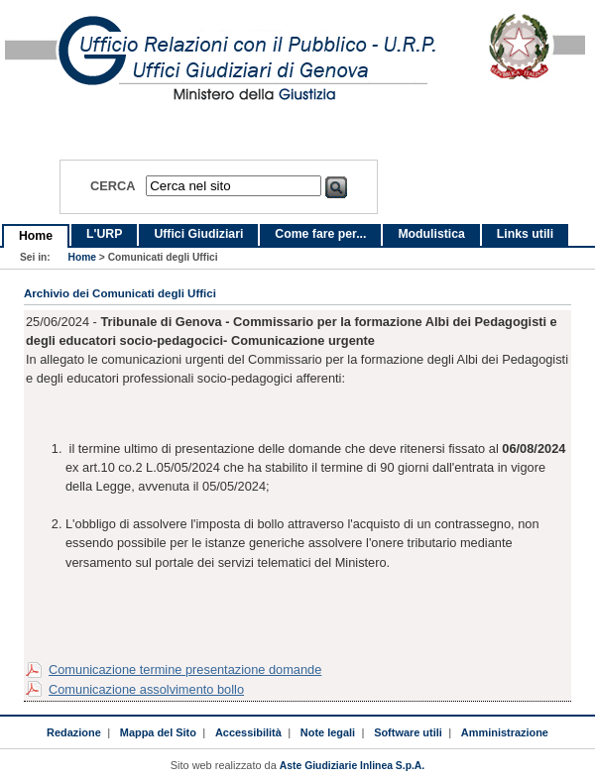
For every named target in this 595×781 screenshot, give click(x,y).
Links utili (525, 234)
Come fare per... (320, 234)
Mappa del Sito (158, 732)
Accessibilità (248, 732)
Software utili (408, 732)
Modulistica (431, 234)
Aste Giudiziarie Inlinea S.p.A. (352, 765)
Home (36, 236)
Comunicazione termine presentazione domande (185, 669)
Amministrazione (504, 732)
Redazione (74, 732)
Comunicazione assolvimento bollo (146, 689)
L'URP (104, 234)
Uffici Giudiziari (198, 234)
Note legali (327, 732)
